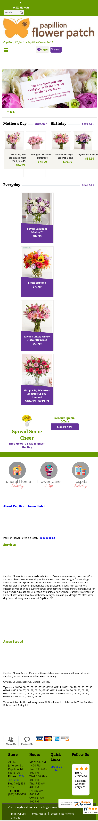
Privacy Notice (38, 798)
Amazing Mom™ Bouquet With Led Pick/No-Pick (20, 143)
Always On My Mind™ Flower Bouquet (67, 141)
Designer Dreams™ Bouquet (42, 141)
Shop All (41, 108)
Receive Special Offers (64, 404)
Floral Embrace (48, 267)
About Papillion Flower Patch (24, 491)
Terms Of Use (18, 798)
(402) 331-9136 (21, 7)
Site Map (15, 802)
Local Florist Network (62, 798)
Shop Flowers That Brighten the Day (27, 430)
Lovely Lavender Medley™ (48, 215)
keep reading (47, 522)
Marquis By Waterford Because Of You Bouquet (48, 378)
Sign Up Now (64, 411)
